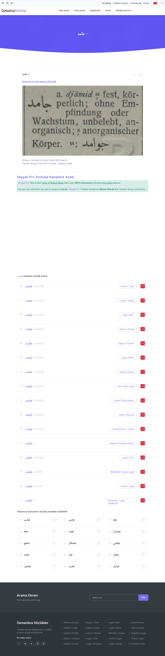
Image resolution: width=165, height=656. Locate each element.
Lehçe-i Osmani (127, 300)
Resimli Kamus (136, 622)
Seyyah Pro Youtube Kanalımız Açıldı (45, 177)
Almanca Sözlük (70, 622)
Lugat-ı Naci (127, 315)
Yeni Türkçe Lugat (126, 386)
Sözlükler (79, 11)
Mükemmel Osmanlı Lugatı (122, 472)
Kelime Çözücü (120, 3)
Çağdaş (106, 3)
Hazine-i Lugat (127, 486)
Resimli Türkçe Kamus (124, 400)
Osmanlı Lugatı (114, 638)
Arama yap (135, 3)
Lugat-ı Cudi (127, 457)
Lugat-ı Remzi (127, 357)
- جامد (20, 276)
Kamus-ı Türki (127, 286)
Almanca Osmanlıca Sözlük (39, 81)
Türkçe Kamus (136, 628)
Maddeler (95, 11)
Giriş (146, 3)
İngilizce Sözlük (127, 372)
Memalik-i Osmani (115, 633)
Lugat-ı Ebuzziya (126, 415)
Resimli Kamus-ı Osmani (123, 429)
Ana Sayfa (64, 11)
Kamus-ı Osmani (127, 329)
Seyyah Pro (23, 183)
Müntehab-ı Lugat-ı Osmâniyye (116, 500)
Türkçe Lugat (136, 638)
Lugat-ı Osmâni (114, 644)
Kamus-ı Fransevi (126, 343)
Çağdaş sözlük (65, 163)
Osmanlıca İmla (137, 644)
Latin (108, 11)
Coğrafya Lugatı (137, 633)
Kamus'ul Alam (92, 628)
